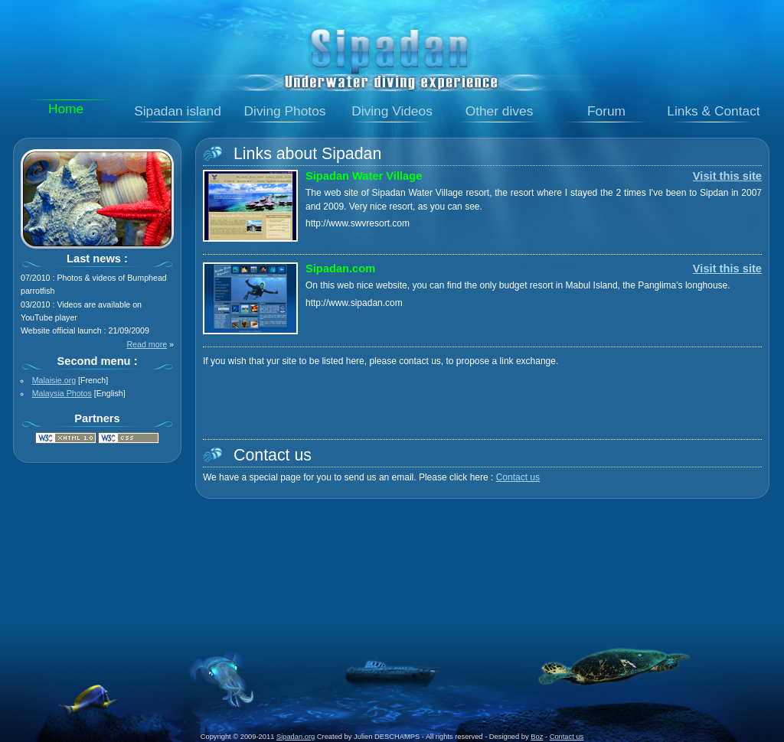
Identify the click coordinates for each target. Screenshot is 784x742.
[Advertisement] (392, 550)
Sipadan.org (295, 736)
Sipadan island (177, 111)
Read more (146, 344)
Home (65, 108)
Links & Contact (713, 111)
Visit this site (727, 176)
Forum (606, 111)
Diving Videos (392, 111)
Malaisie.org (54, 380)
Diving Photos (285, 111)
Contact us (518, 477)
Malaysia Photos (62, 393)
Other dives (500, 111)
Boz (537, 736)
